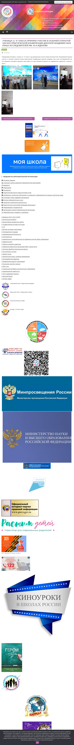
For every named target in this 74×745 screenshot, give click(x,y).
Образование (6, 187)
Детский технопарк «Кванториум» (11, 229)
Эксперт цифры (6, 278)
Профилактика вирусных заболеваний (13, 261)
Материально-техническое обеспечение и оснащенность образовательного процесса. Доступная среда (32, 195)
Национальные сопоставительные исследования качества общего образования (25, 239)
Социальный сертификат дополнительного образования (18, 269)
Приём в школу (6, 254)
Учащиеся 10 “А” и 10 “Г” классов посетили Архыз (57, 118)
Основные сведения (8, 180)
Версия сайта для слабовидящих (63, 2)
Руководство (6, 190)
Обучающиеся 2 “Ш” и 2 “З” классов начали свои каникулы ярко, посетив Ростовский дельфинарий (19, 118)
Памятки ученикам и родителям (11, 244)
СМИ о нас (5, 266)
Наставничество (6, 237)
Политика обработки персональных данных (14, 249)
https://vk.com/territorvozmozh (53, 25)
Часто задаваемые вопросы (10, 274)
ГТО (3, 227)
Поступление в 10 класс (8, 251)
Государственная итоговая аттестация (13, 224)
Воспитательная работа (8, 219)
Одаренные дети (6, 241)
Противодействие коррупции (10, 259)
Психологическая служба (13, 303)
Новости (4, 49)
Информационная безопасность (11, 234)
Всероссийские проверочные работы (12, 222)
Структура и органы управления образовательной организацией (20, 182)
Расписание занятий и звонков (10, 264)
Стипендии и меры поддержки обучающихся (15, 197)
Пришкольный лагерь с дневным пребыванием (15, 256)
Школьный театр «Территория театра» (16, 295)
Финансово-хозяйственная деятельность (14, 202)
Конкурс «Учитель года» (12, 312)
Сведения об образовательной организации (38, 1)
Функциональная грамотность (10, 271)
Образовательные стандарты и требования (14, 212)
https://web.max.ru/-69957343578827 (53, 27)
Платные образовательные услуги (12, 200)
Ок (37, 742)
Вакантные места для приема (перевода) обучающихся (18, 205)
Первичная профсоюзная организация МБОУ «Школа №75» (19, 246)
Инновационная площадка (9, 232)
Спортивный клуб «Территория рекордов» (17, 286)
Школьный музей (6, 276)
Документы (5, 185)
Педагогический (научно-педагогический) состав (16, 192)
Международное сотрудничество (11, 207)
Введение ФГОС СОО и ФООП (10, 217)
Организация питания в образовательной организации (18, 210)
